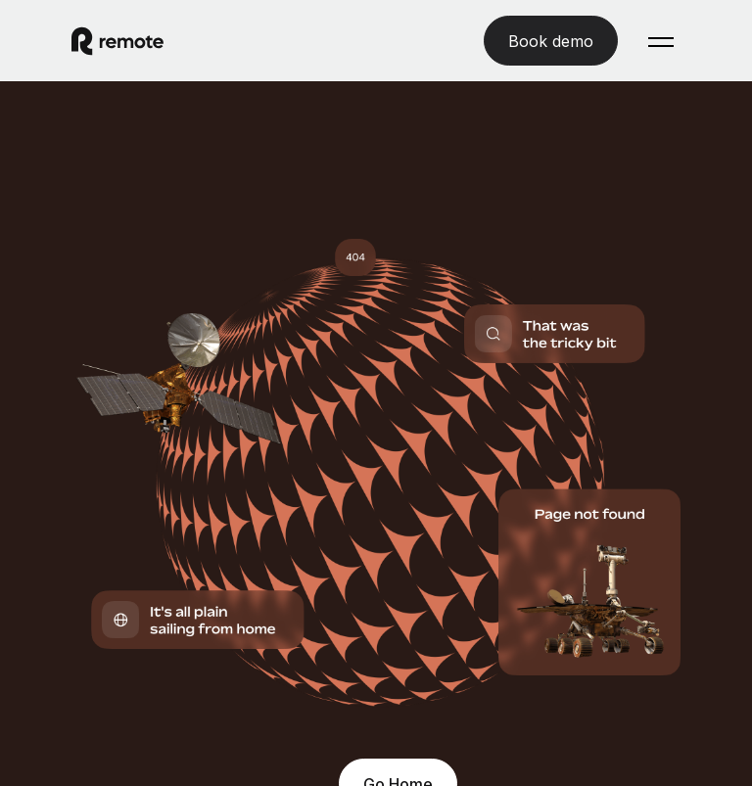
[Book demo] (551, 41)
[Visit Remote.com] (117, 41)
